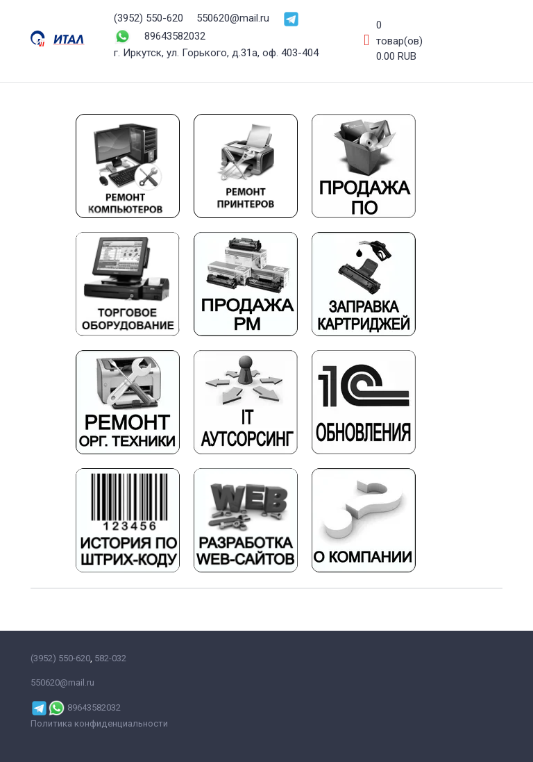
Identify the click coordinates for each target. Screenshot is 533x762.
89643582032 (174, 36)
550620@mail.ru (232, 18)
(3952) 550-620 (148, 18)
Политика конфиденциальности (99, 723)
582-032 (110, 658)
